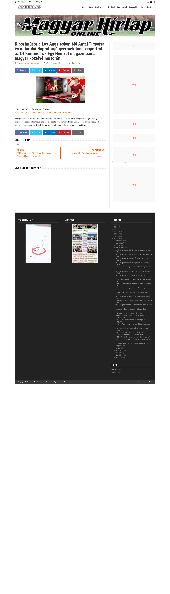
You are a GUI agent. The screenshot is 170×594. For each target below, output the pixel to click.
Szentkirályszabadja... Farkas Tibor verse (130, 335)
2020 (116, 234)
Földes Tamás (116, 369)
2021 (116, 232)
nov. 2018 (119, 243)
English (150, 7)
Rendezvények (100, 7)
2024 (116, 225)
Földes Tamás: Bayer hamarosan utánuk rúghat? (132, 337)
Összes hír (133, 7)
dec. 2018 (119, 241)
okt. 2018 (119, 245)
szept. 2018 (120, 248)
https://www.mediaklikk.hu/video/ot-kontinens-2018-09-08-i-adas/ (44, 112)
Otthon (90, 7)
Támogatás (39, 2)
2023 (116, 227)
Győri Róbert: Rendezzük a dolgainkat (129, 332)
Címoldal (141, 382)
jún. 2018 (119, 350)
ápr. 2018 (119, 355)
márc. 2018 (120, 357)
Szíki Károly (115, 373)
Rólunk (142, 7)
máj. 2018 (119, 353)
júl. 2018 (119, 348)
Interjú (77, 63)
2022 (116, 229)
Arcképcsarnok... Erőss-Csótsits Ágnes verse (131, 343)
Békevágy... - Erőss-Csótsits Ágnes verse (130, 313)
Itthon (83, 7)
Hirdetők (111, 7)
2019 (116, 236)
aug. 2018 (119, 346)
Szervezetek (122, 7)
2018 (116, 238)
